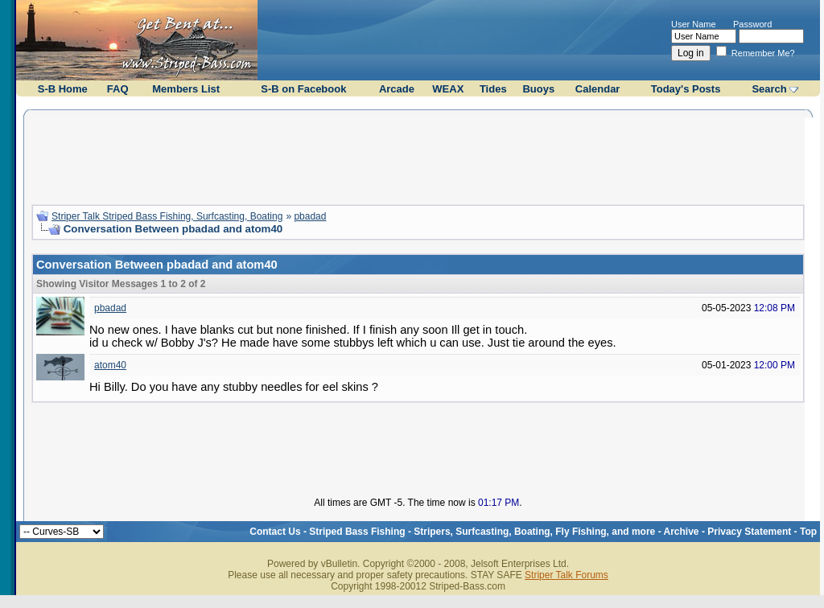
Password (752, 24)
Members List (186, 89)
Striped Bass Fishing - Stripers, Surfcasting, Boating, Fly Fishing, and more (482, 531)
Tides (493, 89)
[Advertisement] (418, 155)
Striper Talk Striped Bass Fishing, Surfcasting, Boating (167, 216)
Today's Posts (686, 89)
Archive (681, 531)
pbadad (310, 216)
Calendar (597, 89)
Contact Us (274, 531)
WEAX (448, 89)
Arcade (396, 89)
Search (769, 89)
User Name (693, 24)
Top (808, 531)
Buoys (538, 89)
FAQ (118, 89)
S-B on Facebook (303, 89)
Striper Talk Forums (566, 575)
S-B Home (63, 89)
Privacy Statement (749, 531)
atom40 (110, 365)
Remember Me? (755, 53)
